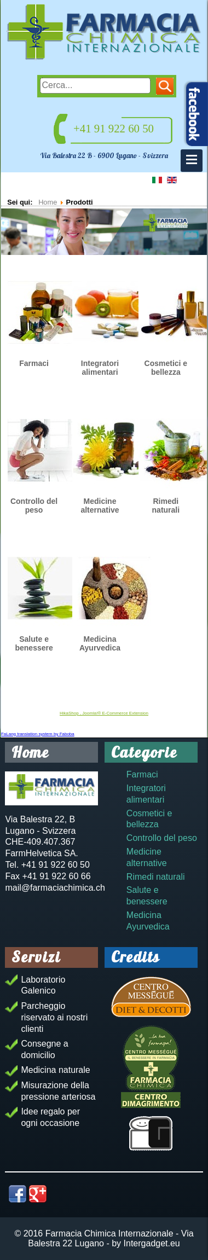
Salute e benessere (34, 643)
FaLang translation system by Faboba (37, 733)
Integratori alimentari (100, 367)
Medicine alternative (99, 505)
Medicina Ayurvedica (99, 643)
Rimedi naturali (166, 505)
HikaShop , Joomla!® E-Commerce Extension (104, 713)
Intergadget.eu (152, 1243)
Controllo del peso (33, 505)
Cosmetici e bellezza (166, 367)
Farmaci (34, 363)
